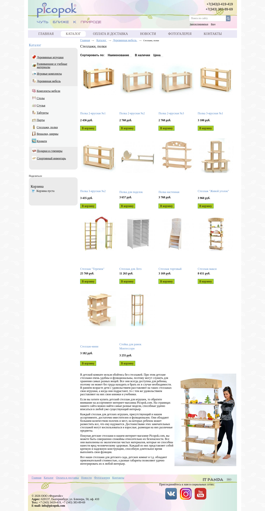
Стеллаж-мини (89, 346)
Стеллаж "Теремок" (92, 268)
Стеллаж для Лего (130, 268)
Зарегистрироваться (199, 24)
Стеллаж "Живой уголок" (213, 191)
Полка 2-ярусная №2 (132, 113)
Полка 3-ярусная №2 (93, 191)
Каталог (73, 34)
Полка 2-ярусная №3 (171, 113)
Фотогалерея (102, 477)
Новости (86, 477)
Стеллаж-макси (207, 268)
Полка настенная (168, 192)
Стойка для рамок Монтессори (130, 346)
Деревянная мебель (125, 40)
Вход (213, 24)
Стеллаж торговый (170, 268)
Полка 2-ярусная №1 (93, 113)
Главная (85, 40)
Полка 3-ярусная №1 (210, 113)
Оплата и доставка (67, 477)
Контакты (118, 477)
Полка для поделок (131, 192)
